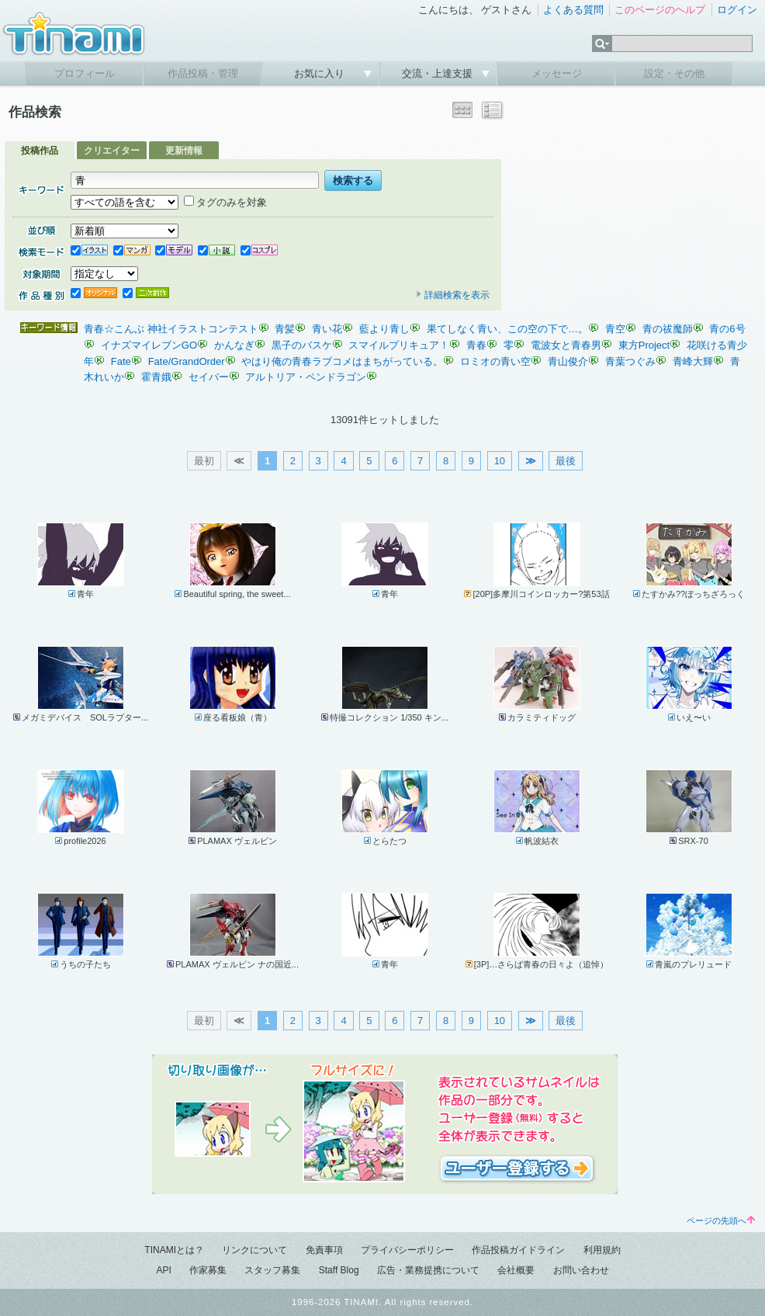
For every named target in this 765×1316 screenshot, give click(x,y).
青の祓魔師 (667, 329)
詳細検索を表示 (452, 295)
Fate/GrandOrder (186, 361)
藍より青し (384, 329)
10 (499, 461)
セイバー (209, 377)
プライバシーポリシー (407, 1250)
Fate (121, 361)
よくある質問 (573, 10)
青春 (476, 345)
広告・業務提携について (428, 1270)
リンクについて (254, 1250)
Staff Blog (339, 1270)
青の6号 (727, 329)
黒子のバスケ (302, 345)
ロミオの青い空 (495, 361)
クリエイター (112, 150)
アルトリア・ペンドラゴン (305, 377)
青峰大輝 (693, 361)
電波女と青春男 (566, 345)
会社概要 (516, 1270)
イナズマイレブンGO (149, 345)
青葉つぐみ (630, 361)
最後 (566, 461)
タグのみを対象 (225, 202)
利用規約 (602, 1250)
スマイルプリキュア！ (398, 345)
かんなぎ (234, 345)
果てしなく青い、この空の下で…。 (507, 329)
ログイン (737, 10)
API (163, 1270)
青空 (615, 329)
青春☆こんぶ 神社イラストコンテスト (171, 329)
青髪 (285, 329)
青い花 (327, 329)
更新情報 (183, 150)
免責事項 (324, 1250)
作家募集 (208, 1270)
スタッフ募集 (272, 1270)
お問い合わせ (581, 1270)
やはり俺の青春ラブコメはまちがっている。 (342, 361)
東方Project (644, 345)
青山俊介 (568, 361)
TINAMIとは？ (174, 1250)
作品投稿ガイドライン (518, 1250)
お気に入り (321, 73)
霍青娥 (156, 377)
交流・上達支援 (439, 73)
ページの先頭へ (721, 1220)
